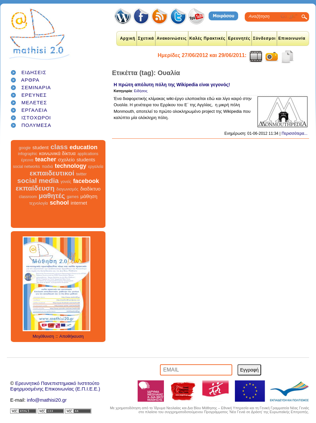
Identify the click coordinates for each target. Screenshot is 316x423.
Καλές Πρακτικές (208, 38)
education (84, 147)
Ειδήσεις (140, 91)
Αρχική (127, 38)
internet (79, 202)
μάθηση (89, 196)
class (59, 146)
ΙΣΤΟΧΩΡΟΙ (36, 117)
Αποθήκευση (71, 336)
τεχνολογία (38, 203)
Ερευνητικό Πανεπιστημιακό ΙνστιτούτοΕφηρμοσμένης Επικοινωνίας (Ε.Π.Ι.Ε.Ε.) (55, 386)
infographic (27, 154)
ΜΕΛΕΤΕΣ (34, 102)
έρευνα (27, 160)
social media (38, 180)
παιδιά (47, 167)
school (59, 203)
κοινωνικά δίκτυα (57, 153)
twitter (81, 174)
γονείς (65, 182)
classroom (28, 197)
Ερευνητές (239, 38)
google (25, 148)
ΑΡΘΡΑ (30, 80)
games (73, 197)
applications (88, 154)
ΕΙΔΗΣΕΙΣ (33, 72)
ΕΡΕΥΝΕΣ (34, 95)
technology (70, 166)
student (41, 147)
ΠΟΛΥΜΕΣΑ (36, 125)
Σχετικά (146, 38)
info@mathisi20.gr (47, 400)
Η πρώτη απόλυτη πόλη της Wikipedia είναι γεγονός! (172, 84)
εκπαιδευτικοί (52, 173)
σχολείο (66, 159)
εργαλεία (95, 167)
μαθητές (52, 195)
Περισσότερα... (294, 133)
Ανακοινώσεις (172, 38)
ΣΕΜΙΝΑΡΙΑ (36, 87)
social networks (26, 167)
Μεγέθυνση (43, 336)
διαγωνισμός (67, 189)
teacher (45, 159)
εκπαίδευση (35, 188)
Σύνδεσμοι (264, 38)
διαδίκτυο (90, 188)
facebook (86, 181)
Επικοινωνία (291, 38)
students (86, 159)
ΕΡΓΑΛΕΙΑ (34, 110)
